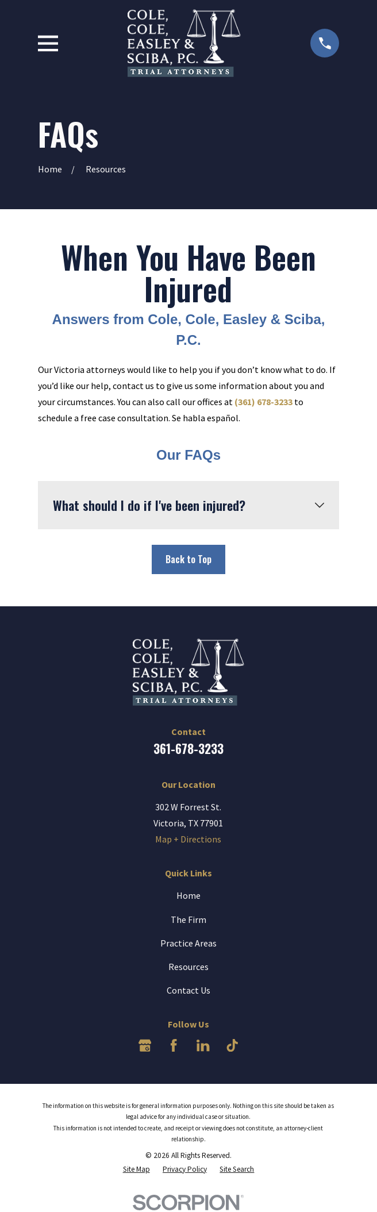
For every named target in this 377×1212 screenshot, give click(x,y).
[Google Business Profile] (145, 1045)
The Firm (188, 919)
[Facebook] (173, 1045)
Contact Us (188, 990)
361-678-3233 (188, 748)
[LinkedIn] (203, 1045)
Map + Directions (188, 839)
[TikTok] (232, 1045)
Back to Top (188, 559)
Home (188, 895)
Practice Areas (188, 943)
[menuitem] (136, 1169)
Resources (188, 966)
